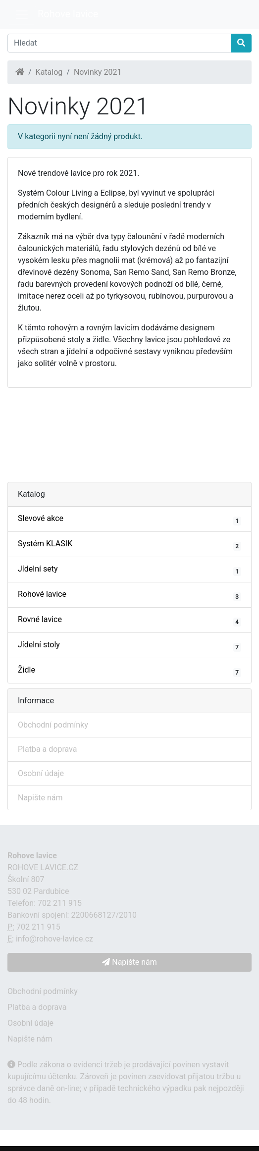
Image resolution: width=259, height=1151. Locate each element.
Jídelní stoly (129, 646)
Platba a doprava (47, 749)
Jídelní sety (129, 570)
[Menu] (22, 15)
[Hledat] (119, 43)
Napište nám (40, 797)
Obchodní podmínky (53, 725)
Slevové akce (129, 519)
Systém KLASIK (129, 545)
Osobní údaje (41, 773)
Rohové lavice (129, 595)
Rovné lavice (129, 621)
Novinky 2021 (98, 72)
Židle (129, 671)
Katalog (49, 72)
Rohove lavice (68, 14)
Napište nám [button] (129, 962)
